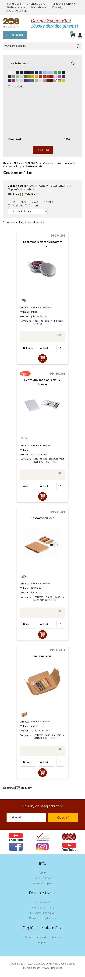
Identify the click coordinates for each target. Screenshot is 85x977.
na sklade (17, 86)
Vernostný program (42, 883)
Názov (30, 185)
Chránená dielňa (36, 3)
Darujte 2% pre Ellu (16, 10)
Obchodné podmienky (42, 907)
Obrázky (13, 194)
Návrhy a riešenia (15, 7)
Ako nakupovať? (42, 902)
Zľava (35, 202)
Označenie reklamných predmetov (42, 937)
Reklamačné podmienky (42, 912)
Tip (13, 202)
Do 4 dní (33, 205)
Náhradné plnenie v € (63, 3)
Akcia (24, 202)
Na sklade (17, 205)
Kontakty (57, 7)
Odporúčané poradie (20, 189)
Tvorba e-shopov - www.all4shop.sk (42, 967)
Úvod (6, 163)
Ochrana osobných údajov (42, 918)
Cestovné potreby (12, 166)
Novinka (48, 202)
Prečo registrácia (42, 877)
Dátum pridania (59, 185)
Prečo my (42, 872)
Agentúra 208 (13, 3)
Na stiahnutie (38, 7)
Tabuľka (30, 194)
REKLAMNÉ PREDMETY (26, 163)
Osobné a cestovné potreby (57, 163)
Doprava (42, 942)
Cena (42, 185)
